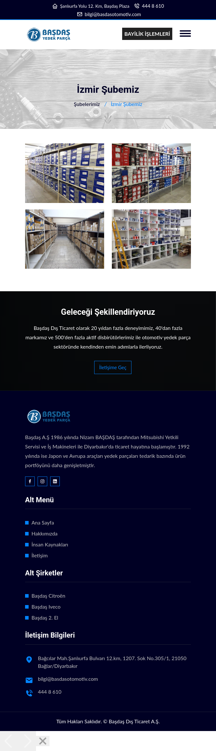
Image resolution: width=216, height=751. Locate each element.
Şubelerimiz (87, 104)
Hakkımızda (45, 533)
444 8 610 (153, 6)
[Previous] (9, 741)
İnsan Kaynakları (50, 544)
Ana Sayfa (43, 522)
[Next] (27, 741)
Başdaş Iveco (46, 606)
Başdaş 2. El (45, 617)
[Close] (43, 741)
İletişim (40, 555)
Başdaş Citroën (48, 595)
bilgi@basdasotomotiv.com (113, 14)
